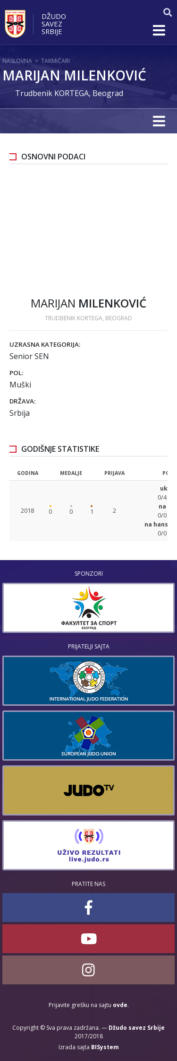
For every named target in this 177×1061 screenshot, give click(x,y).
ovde (120, 1005)
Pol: (16, 372)
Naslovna (17, 61)
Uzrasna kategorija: (44, 344)
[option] (88, 608)
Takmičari (55, 61)
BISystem (105, 1047)
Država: (22, 401)
